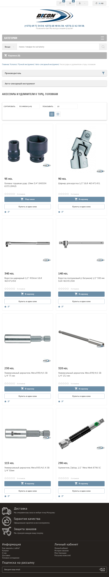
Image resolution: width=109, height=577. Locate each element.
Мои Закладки (60, 553)
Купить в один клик (28, 206)
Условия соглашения (10, 558)
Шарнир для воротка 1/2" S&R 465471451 (79, 183)
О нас (4, 553)
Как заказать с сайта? (11, 548)
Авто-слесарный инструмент (20, 83)
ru (100, 3)
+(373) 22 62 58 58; (74, 25)
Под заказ (28, 199)
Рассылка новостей (62, 555)
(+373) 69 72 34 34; (34, 25)
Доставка (6, 555)
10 (58, 106)
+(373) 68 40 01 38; (54, 25)
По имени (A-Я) (25, 106)
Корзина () (12, 55)
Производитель (55, 73)
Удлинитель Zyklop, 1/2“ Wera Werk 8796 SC (79, 467)
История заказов (61, 550)
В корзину (81, 199)
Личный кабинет (61, 548)
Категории (54, 38)
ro (102, 3)
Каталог (5, 550)
